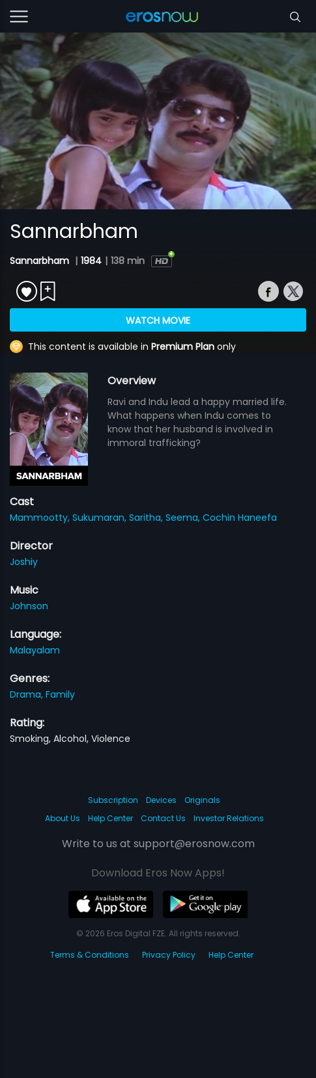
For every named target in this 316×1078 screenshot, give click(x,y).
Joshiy (24, 561)
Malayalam (35, 650)
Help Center (110, 818)
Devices (161, 800)
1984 (91, 260)
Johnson (29, 605)
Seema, (184, 517)
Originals (202, 800)
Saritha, (147, 517)
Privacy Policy (168, 954)
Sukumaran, (100, 517)
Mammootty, (41, 517)
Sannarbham (41, 260)
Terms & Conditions (89, 954)
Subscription (113, 800)
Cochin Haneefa (240, 517)
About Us (62, 818)
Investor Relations (229, 818)
